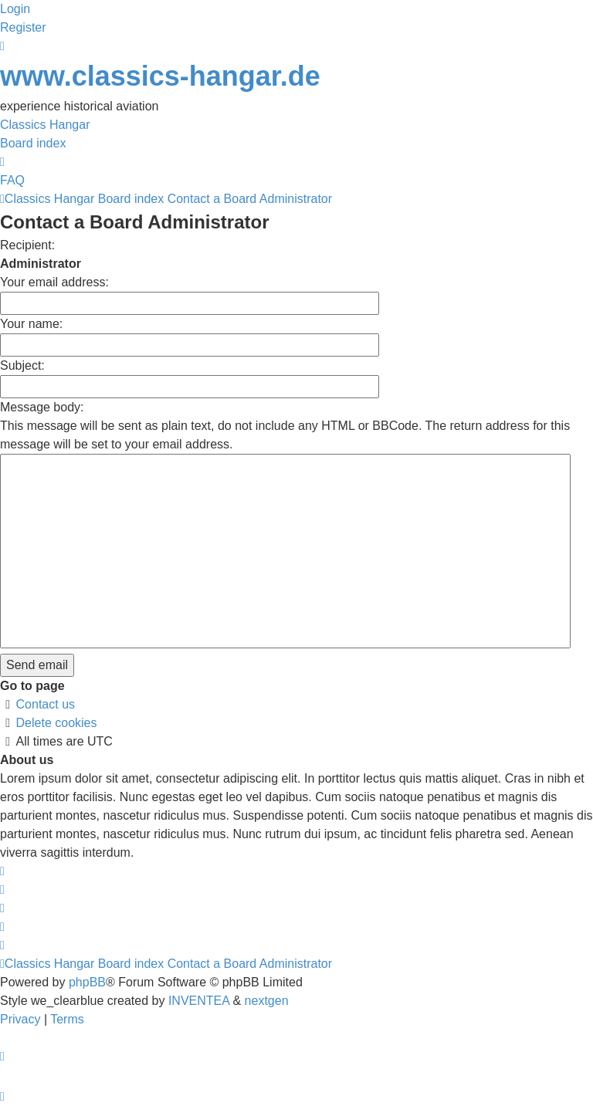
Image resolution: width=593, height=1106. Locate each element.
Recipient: (27, 245)
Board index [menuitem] (33, 143)
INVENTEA (198, 1000)
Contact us (45, 704)
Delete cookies (56, 722)
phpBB (87, 982)
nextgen (267, 1000)
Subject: (22, 365)
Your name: (31, 323)
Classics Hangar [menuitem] (45, 124)
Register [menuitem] (23, 27)
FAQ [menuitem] (12, 180)
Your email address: (54, 282)
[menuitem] (22, 1019)
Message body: (42, 407)
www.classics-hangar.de (160, 76)
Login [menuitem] (15, 8)
